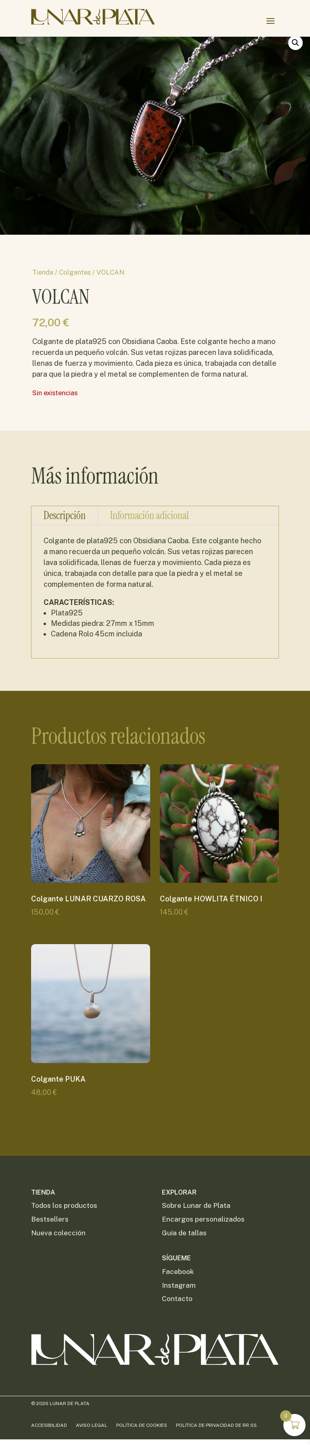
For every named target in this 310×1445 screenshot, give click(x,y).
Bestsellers (50, 1219)
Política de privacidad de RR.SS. (217, 1425)
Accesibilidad (49, 1425)
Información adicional (149, 556)
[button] (292, 55)
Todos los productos (64, 1205)
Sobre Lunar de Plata (196, 1205)
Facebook (178, 1272)
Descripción (65, 556)
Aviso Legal (91, 1425)
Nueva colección (58, 1233)
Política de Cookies (141, 1425)
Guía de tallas (184, 1233)
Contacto (177, 1299)
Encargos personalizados (203, 1219)
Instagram (179, 1285)
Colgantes (76, 271)
